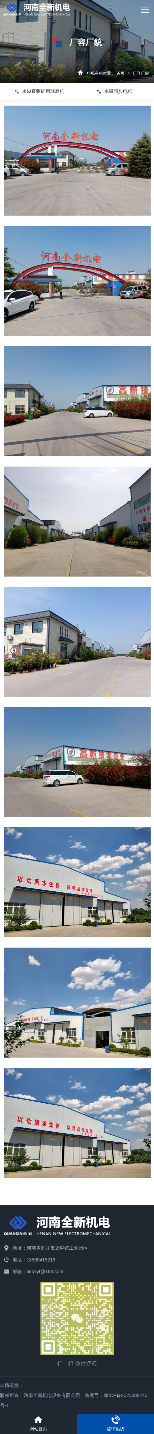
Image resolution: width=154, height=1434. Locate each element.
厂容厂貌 (141, 73)
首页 (121, 73)
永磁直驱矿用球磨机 (39, 91)
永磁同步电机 (114, 91)
